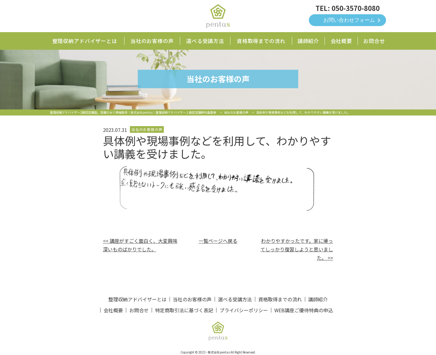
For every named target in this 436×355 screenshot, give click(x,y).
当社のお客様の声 (152, 41)
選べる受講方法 (205, 41)
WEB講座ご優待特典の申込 (303, 310)
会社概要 (341, 41)
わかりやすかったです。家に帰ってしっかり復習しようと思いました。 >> (296, 249)
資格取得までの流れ (261, 41)
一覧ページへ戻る (218, 240)
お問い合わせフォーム (349, 20)
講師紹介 (308, 41)
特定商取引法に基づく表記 (184, 310)
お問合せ (374, 41)
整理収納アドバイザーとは (84, 41)
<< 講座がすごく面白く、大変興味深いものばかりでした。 (140, 245)
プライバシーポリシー (244, 310)
